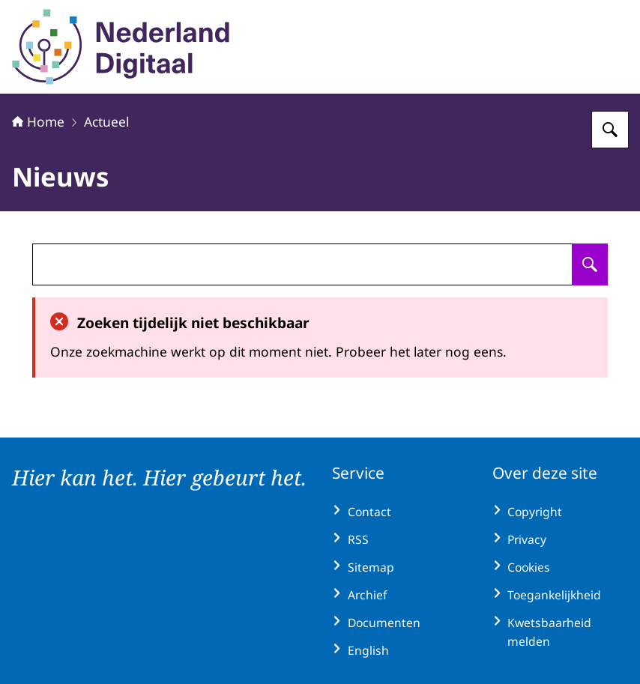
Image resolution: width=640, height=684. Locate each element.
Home (38, 121)
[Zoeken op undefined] (590, 264)
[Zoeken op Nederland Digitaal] (610, 130)
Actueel (106, 121)
